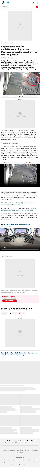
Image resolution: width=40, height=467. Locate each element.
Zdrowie (26, 462)
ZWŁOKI (22, 292)
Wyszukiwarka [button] (37, 2)
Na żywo (19, 460)
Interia (4, 460)
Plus (17, 452)
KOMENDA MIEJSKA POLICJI (16, 290)
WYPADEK (16, 292)
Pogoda (22, 450)
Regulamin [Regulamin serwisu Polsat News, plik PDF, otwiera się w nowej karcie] (11, 441)
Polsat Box (21, 452)
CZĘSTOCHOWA (5, 290)
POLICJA (36, 290)
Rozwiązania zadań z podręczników (18, 464)
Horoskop (30, 460)
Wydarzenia (6, 462)
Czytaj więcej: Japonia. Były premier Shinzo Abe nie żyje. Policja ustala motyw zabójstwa (19, 354)
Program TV (24, 460)
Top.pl (35, 462)
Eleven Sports (28, 450)
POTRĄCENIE (10, 292)
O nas (27, 443)
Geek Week (35, 450)
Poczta (9, 460)
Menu (3, 3)
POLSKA (3, 292)
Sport (18, 450)
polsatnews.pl (5, 42)
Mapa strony (32, 443)
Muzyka (28, 464)
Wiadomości (12, 450)
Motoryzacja (21, 462)
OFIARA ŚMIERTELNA (28, 290)
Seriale (31, 462)
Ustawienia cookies (9, 443)
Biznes (15, 462)
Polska (11, 42)
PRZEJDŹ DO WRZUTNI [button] (9, 300)
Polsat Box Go (5, 450)
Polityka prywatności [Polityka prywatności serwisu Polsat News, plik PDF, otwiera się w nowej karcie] (20, 443)
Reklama (33, 441)
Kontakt (6, 441)
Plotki (35, 460)
